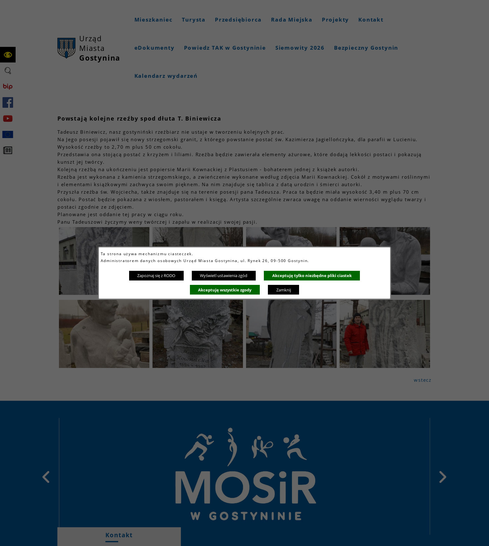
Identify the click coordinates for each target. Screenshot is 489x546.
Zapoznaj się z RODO (156, 275)
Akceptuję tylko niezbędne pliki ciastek (312, 275)
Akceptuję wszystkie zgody (224, 290)
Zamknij (283, 290)
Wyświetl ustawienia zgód (223, 275)
